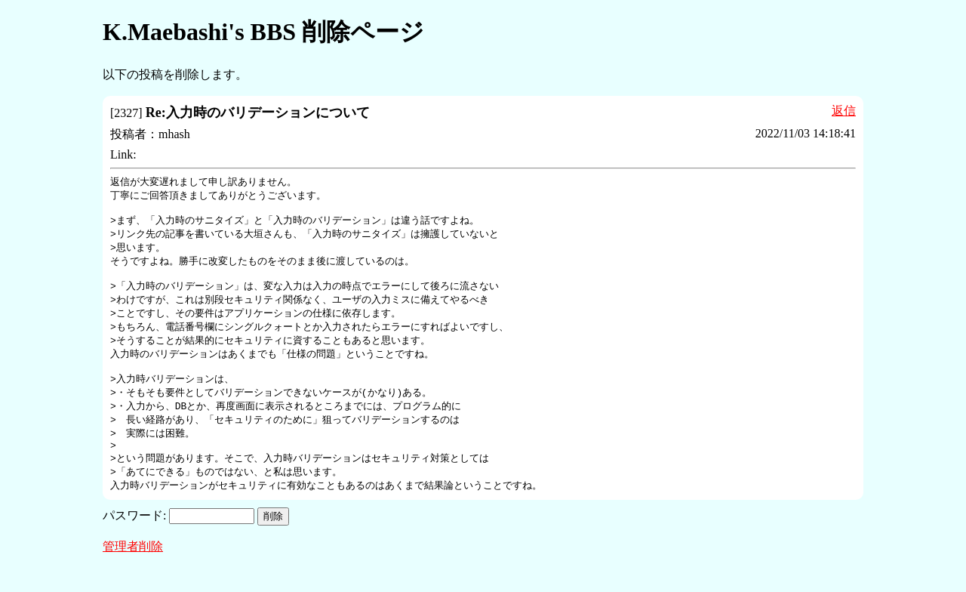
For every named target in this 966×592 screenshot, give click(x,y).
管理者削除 (133, 570)
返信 (844, 110)
